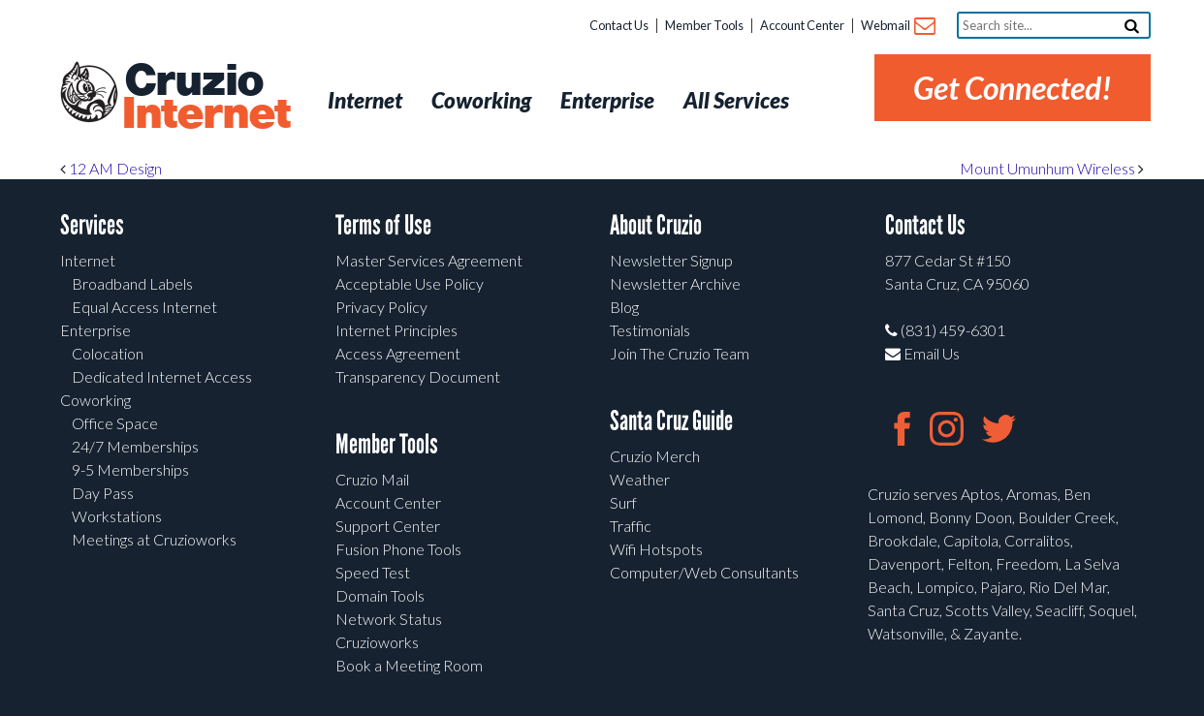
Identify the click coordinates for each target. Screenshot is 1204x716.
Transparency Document (417, 376)
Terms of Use (383, 225)
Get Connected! (1012, 88)
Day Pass (103, 492)
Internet (87, 260)
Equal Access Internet (144, 306)
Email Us (922, 353)
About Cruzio (656, 225)
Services (92, 225)
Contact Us (619, 25)
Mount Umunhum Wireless (1052, 168)
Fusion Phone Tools (398, 549)
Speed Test (372, 572)
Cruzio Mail (372, 479)
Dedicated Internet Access (162, 376)
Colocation (107, 353)
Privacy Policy (381, 306)
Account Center (802, 25)
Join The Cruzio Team (679, 353)
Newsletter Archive (675, 283)
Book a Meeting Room (409, 665)
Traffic (630, 525)
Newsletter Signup (671, 260)
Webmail (897, 26)
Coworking (95, 399)
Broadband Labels (132, 283)
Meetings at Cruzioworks (154, 539)
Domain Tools (380, 595)
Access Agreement (397, 353)
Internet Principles (396, 330)
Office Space (115, 423)
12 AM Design (111, 168)
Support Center (387, 525)
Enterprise (95, 330)
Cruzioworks (377, 642)
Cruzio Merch (655, 456)
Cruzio (205, 98)
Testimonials (650, 330)
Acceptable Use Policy (409, 283)
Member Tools (704, 25)
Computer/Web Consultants (704, 572)
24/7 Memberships (135, 446)
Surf (623, 502)
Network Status (388, 618)
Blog (624, 306)
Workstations (117, 516)
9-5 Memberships (130, 469)
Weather (640, 479)
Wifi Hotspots (656, 549)
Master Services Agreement (429, 260)
